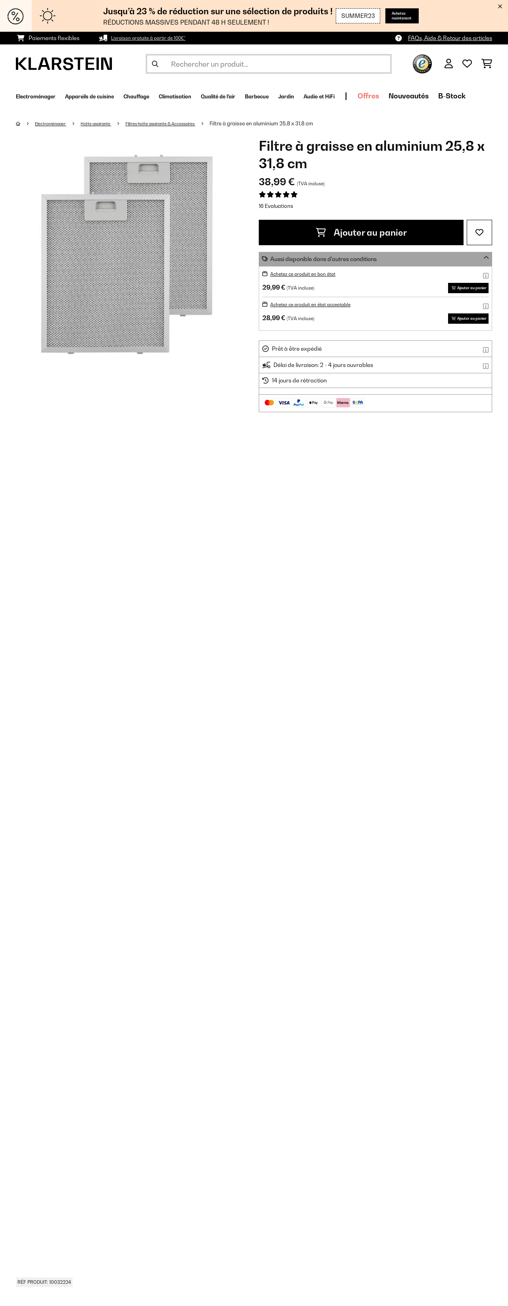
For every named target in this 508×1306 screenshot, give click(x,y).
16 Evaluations (276, 206)
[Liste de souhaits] (467, 64)
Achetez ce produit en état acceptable (320, 316)
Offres (468, 96)
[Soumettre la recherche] (155, 64)
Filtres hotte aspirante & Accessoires (189, 123)
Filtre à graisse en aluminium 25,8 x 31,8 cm (301, 123)
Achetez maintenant (396, 15)
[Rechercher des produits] (269, 64)
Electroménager (56, 123)
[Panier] (486, 64)
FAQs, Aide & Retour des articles (450, 38)
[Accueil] (26, 123)
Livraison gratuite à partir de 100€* (156, 38)
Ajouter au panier (361, 232)
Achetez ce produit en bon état (310, 273)
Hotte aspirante (110, 123)
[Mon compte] (448, 64)
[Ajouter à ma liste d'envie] (479, 232)
